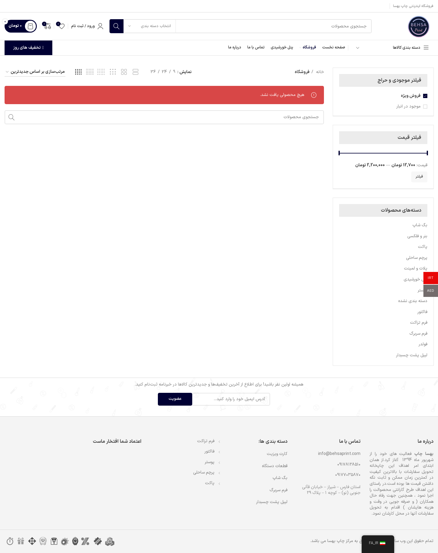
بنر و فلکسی (417, 236)
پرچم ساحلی (416, 258)
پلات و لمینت (415, 268)
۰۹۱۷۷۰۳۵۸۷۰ (347, 475)
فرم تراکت (418, 322)
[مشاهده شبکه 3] (112, 72)
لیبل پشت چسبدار (411, 355)
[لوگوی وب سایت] (418, 26)
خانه (319, 72)
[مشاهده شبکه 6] (90, 72)
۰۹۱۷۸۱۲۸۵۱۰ (348, 464)
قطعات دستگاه (274, 466)
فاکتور (422, 312)
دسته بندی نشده (412, 301)
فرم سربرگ (418, 333)
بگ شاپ (419, 225)
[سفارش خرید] (35, 72)
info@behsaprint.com (339, 454)
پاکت (422, 247)
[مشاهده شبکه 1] (135, 72)
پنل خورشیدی (415, 279)
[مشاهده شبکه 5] (101, 72)
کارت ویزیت (277, 454)
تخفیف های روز (28, 47)
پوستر (422, 290)
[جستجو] (240, 26)
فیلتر (419, 176)
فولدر (423, 344)
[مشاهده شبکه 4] (78, 72)
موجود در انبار (408, 107)
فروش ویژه (411, 96)
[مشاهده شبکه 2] (124, 72)
